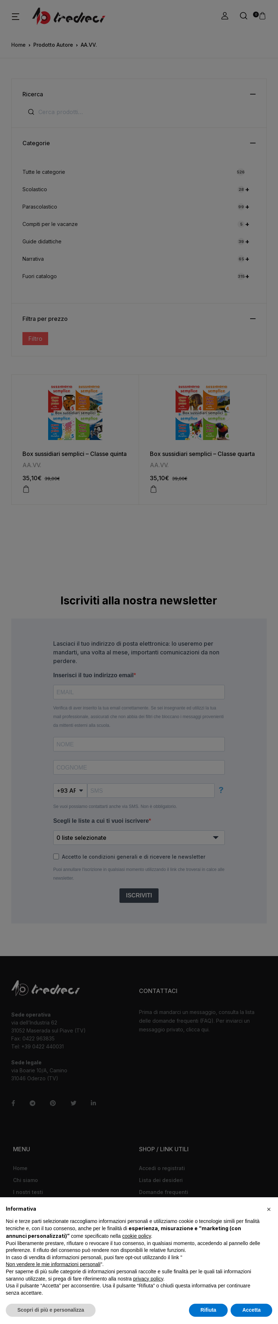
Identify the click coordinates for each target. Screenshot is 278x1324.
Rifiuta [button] (208, 1310)
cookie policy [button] (136, 1236)
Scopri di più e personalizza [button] (50, 1310)
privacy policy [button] (148, 1279)
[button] (268, 1209)
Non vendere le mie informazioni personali (53, 1264)
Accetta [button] (251, 1310)
